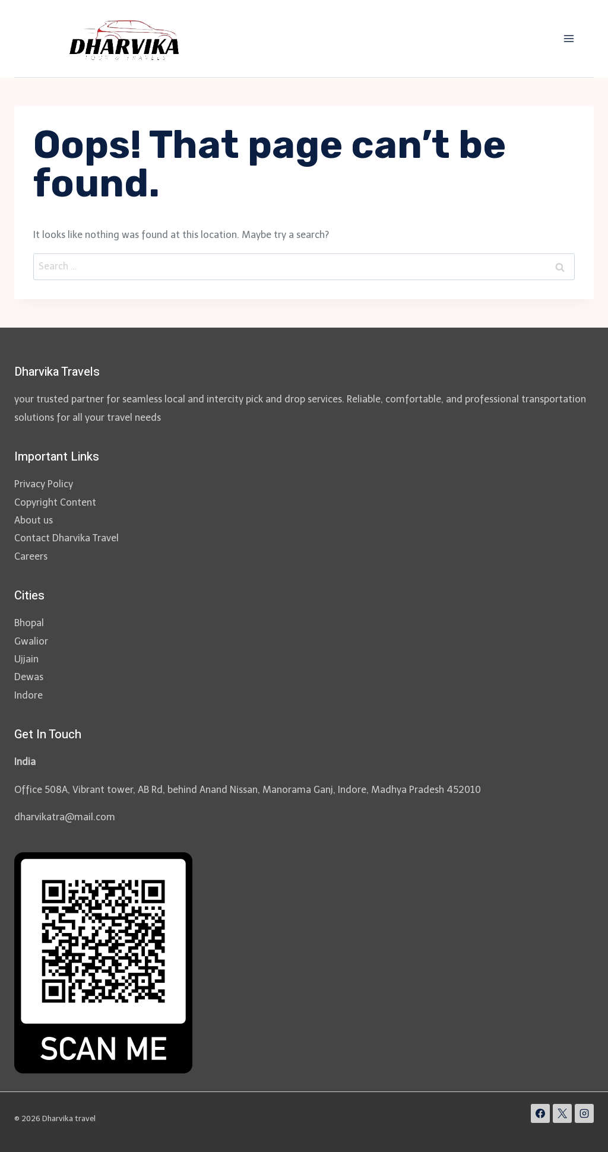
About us (33, 520)
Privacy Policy (43, 484)
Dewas (28, 677)
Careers (31, 556)
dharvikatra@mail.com (64, 817)
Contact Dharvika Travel (66, 538)
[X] (562, 1113)
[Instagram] (584, 1113)
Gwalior (31, 641)
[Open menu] (569, 38)
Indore (28, 695)
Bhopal (29, 623)
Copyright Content (55, 502)
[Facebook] (540, 1113)
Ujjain (26, 659)
